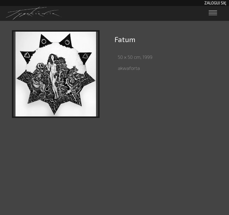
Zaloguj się (215, 3)
